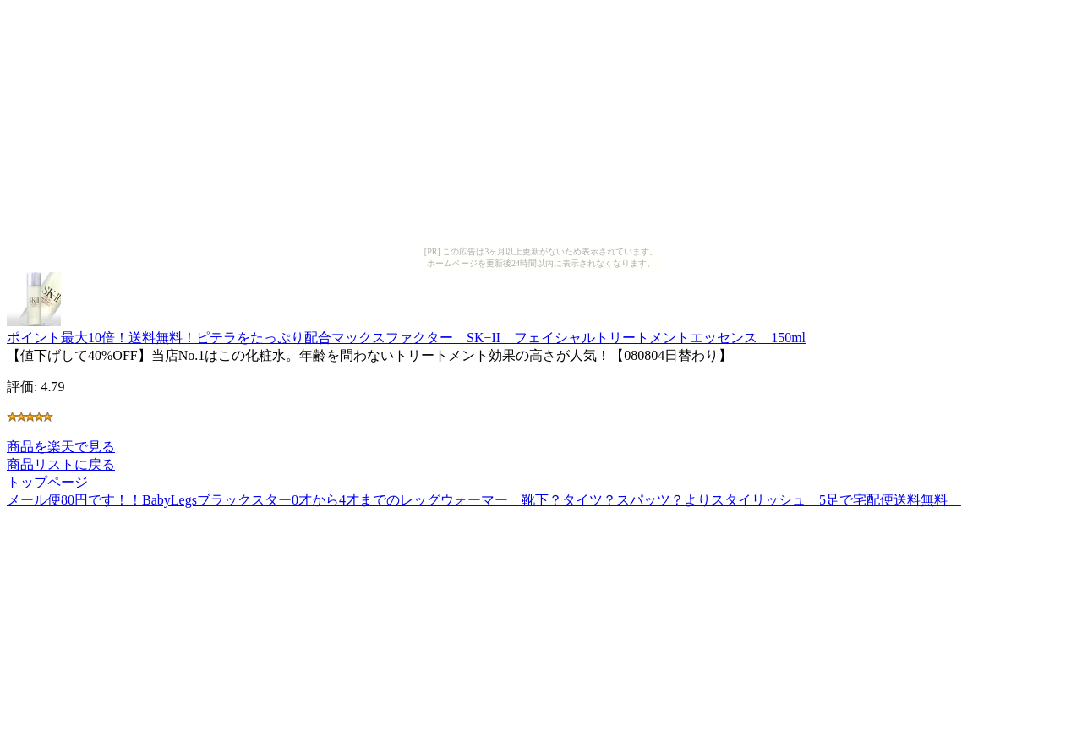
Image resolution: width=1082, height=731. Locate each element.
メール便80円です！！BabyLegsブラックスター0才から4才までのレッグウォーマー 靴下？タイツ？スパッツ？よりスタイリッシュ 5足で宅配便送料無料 (484, 500)
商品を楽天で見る (61, 446)
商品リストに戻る (61, 464)
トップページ (47, 482)
